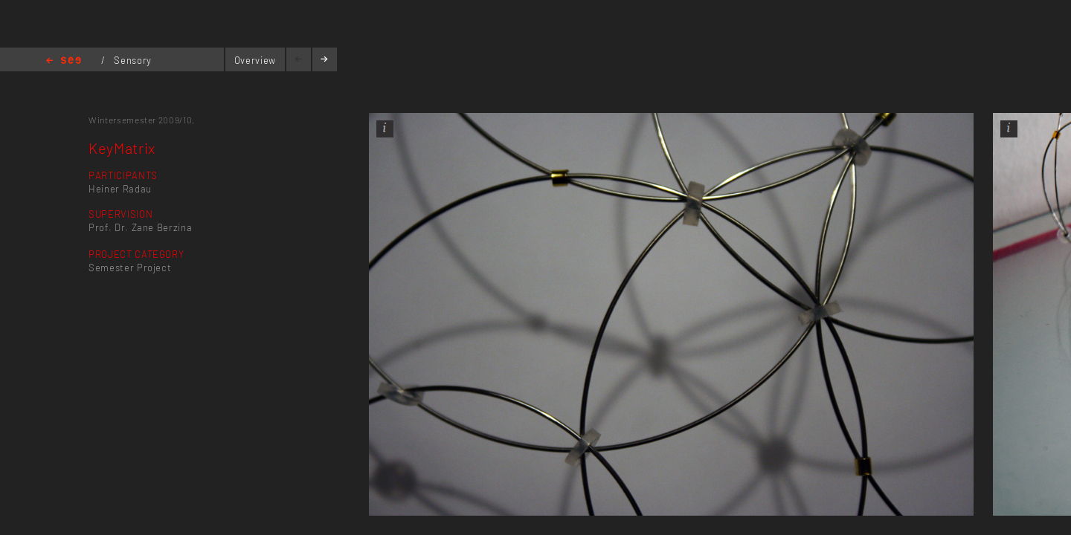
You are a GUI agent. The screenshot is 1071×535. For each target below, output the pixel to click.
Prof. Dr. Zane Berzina (140, 227)
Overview (255, 60)
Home (63, 61)
